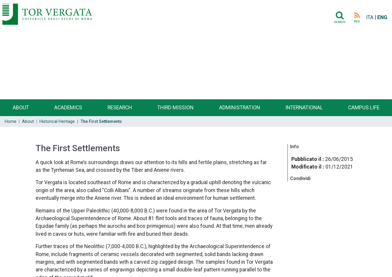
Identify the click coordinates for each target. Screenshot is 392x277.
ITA (369, 17)
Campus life (363, 108)
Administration (239, 108)
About (21, 108)
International (304, 108)
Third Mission (175, 108)
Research (119, 108)
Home (10, 121)
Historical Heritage (57, 121)
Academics (68, 108)
